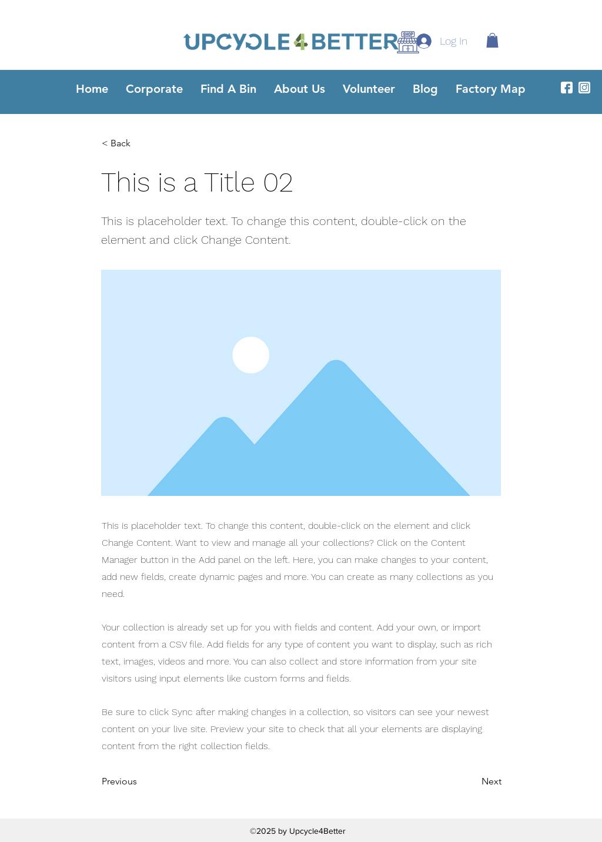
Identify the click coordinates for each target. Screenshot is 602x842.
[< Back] (140, 143)
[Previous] (140, 782)
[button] (492, 40)
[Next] (472, 782)
